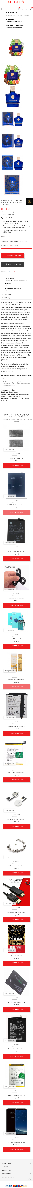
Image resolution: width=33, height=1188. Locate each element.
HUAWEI (16, 1044)
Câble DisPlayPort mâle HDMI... (16, 912)
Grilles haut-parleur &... (16, 458)
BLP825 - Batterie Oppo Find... (16, 1002)
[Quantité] (9, 236)
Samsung (16, 1137)
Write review (25, 241)
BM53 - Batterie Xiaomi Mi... (16, 551)
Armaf (16, 634)
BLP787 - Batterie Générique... (16, 505)
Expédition (5, 241)
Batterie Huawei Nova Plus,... (16, 1049)
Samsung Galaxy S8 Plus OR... (16, 1142)
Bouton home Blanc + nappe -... (16, 819)
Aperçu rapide (9, 449)
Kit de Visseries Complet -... (16, 866)
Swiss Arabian (16, 675)
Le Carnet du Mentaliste (16, 956)
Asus (16, 721)
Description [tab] (6, 294)
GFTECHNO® (16, 454)
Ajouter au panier (13, 255)
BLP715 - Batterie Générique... (16, 773)
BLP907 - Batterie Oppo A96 (16, 1095)
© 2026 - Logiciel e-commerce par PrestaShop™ (16, 1183)
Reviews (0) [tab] (5, 298)
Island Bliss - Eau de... (16, 639)
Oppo (16, 1091)
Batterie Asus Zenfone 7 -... (16, 726)
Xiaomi (16, 500)
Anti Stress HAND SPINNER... (16, 598)
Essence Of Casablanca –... (16, 679)
